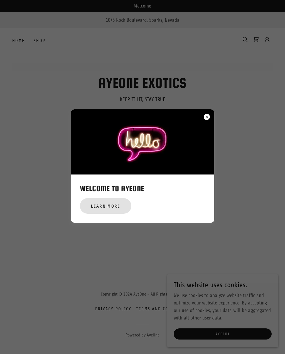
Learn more (106, 206)
